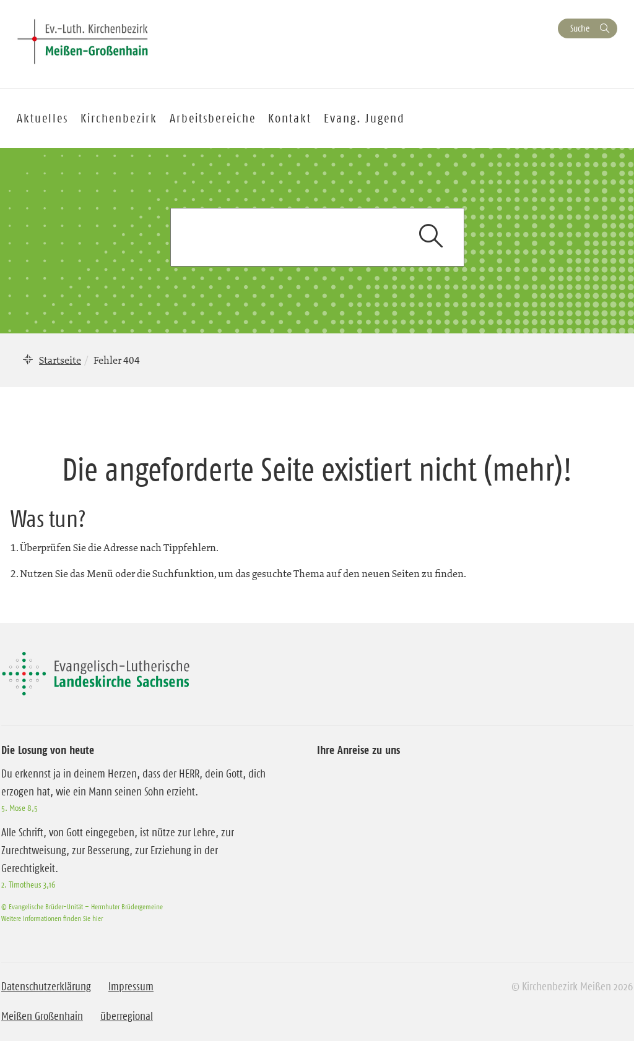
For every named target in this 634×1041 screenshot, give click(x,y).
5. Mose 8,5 (19, 807)
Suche (579, 28)
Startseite (60, 360)
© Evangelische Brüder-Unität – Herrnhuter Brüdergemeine (82, 906)
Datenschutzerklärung (46, 986)
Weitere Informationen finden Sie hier (52, 918)
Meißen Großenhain (42, 1016)
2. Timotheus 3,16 (28, 884)
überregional (126, 1016)
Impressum (131, 986)
